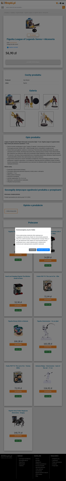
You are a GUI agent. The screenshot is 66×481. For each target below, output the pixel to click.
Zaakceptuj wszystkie (43, 249)
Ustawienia (32, 249)
